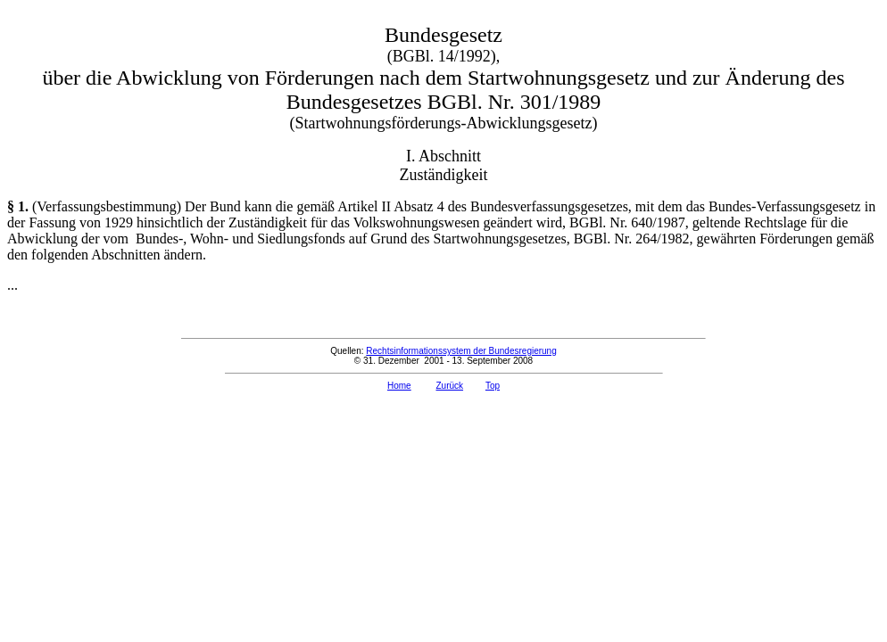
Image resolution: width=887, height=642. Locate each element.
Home (399, 386)
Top (492, 386)
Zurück (449, 386)
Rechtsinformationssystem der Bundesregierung (461, 351)
